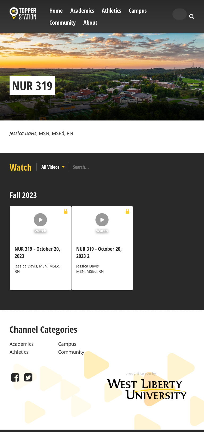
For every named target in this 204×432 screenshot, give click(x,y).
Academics (82, 10)
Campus (138, 10)
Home (56, 10)
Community (62, 22)
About (90, 22)
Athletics (111, 10)
